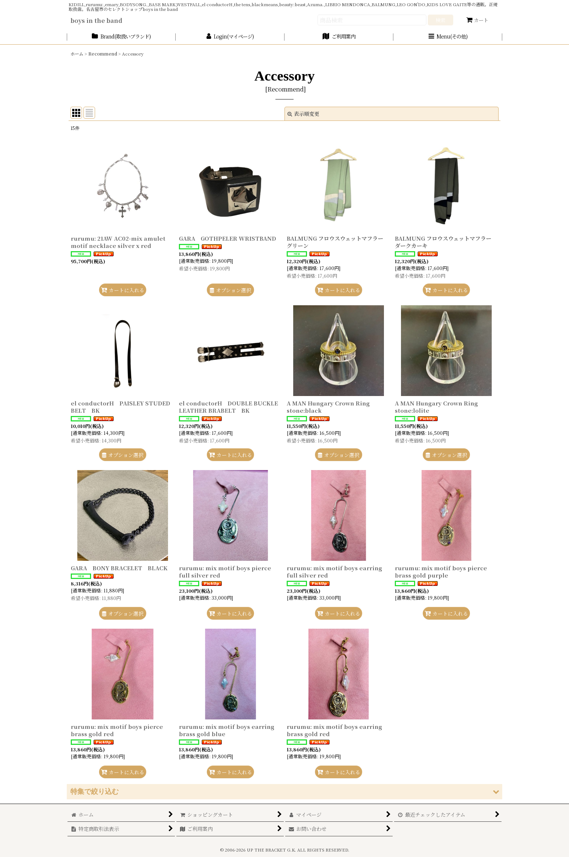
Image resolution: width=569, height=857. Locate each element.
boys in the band (96, 20)
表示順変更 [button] (303, 113)
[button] (447, 36)
